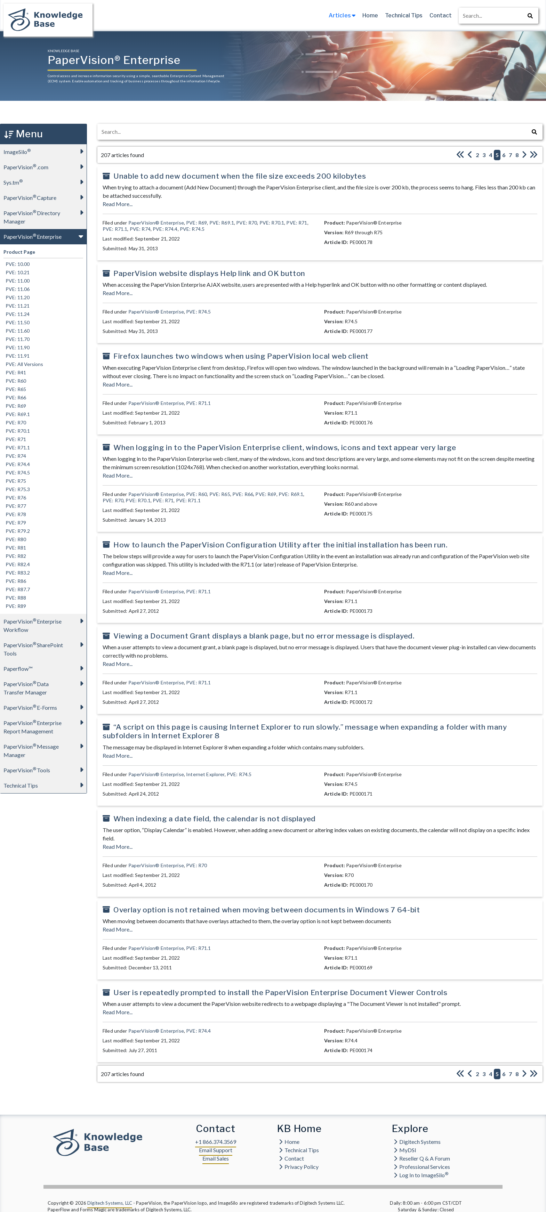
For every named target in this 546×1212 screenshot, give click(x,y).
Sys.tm (45, 182)
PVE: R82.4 (16, 564)
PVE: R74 (14, 456)
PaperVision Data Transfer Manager (45, 686)
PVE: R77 (14, 506)
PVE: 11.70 (16, 339)
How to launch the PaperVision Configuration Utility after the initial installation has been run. (280, 544)
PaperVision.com (45, 167)
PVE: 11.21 (16, 306)
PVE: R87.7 (16, 589)
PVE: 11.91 (16, 356)
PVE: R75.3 (16, 489)
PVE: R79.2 (16, 531)
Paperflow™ (45, 668)
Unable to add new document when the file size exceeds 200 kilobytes (239, 176)
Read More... (118, 204)
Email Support (215, 1150)
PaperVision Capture (45, 197)
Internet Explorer (205, 774)
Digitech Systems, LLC (109, 1203)
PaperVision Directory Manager (45, 215)
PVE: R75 (14, 481)
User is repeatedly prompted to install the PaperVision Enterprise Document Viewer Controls (280, 992)
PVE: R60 (14, 381)
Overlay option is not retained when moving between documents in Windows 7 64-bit (266, 909)
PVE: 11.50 (16, 322)
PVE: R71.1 (16, 447)
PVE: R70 (14, 422)
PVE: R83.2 (16, 573)
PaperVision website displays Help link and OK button (209, 273)
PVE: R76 (14, 498)
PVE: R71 (14, 439)
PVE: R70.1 (16, 431)
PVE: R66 (14, 397)
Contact (440, 15)
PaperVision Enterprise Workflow (45, 623)
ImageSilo (45, 151)
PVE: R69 (14, 406)
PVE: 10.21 (16, 272)
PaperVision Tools (45, 770)
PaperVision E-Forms (45, 707)
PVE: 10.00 (16, 264)
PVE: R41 (14, 372)
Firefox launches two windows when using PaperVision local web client (241, 356)
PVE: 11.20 (16, 297)
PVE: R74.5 (16, 472)
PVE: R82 (14, 556)
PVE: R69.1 (16, 414)
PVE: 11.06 (16, 289)
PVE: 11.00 (16, 281)
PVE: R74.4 (16, 464)
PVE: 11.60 (16, 331)
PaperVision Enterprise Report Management (45, 724)
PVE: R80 (14, 539)
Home (370, 15)
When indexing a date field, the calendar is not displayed (214, 818)
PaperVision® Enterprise (156, 223)
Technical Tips (404, 15)
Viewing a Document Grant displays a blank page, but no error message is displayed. (264, 636)
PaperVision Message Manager (45, 748)
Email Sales (215, 1158)
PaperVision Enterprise (45, 236)
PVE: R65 (14, 389)
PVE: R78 (14, 514)
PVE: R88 (14, 598)
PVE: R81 (14, 548)
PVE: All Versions (23, 364)
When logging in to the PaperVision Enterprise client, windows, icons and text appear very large (284, 447)
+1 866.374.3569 (215, 1141)
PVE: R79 (14, 523)
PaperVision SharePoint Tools (45, 647)
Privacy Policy (299, 1166)
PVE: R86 (14, 581)
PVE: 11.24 (16, 314)
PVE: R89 (14, 606)
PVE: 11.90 (16, 347)
